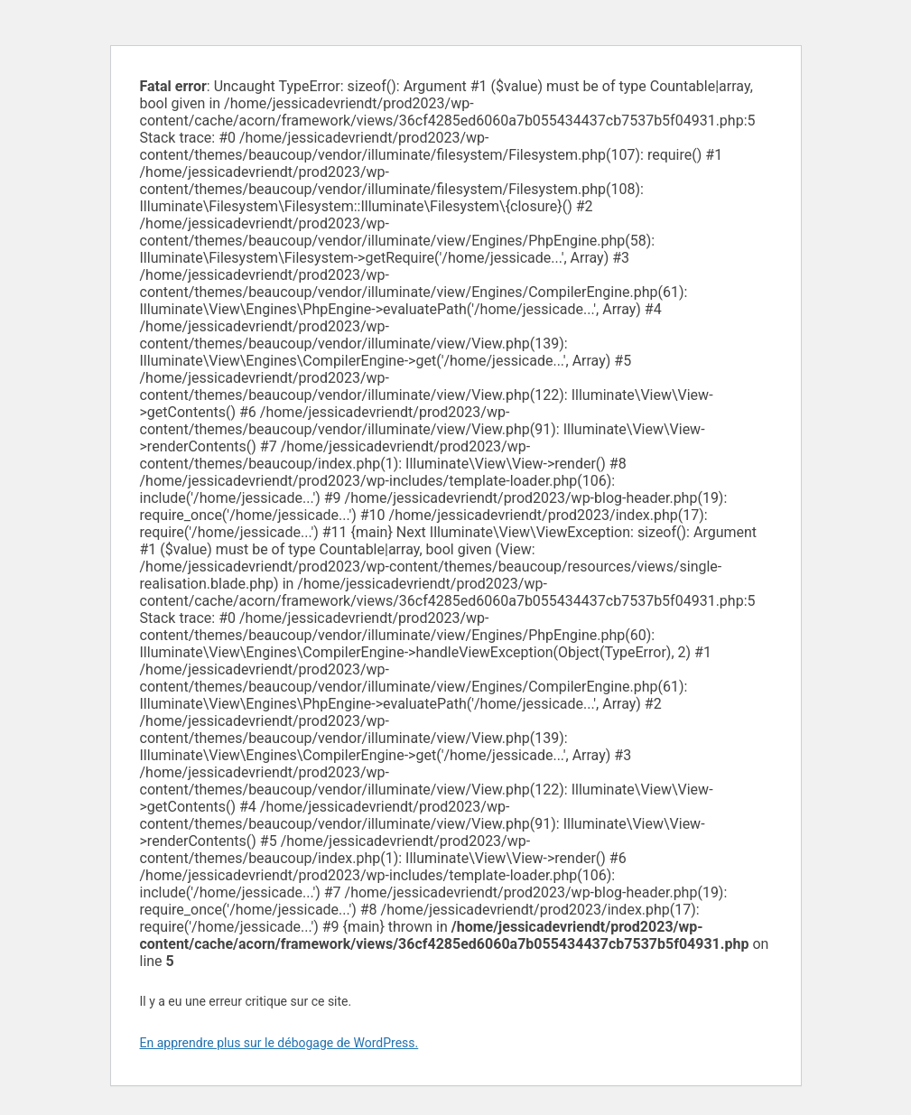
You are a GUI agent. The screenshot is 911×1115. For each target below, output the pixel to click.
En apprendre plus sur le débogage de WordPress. (279, 1043)
